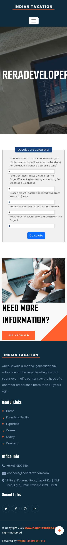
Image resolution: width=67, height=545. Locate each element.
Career (10, 430)
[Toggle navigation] (34, 20)
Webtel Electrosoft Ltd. (31, 541)
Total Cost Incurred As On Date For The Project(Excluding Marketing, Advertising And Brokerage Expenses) (35, 179)
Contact (10, 443)
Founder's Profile (16, 417)
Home (9, 411)
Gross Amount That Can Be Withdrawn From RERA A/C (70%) (35, 194)
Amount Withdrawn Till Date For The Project (34, 206)
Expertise (11, 424)
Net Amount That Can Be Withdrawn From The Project (36, 218)
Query (9, 437)
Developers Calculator (33, 150)
